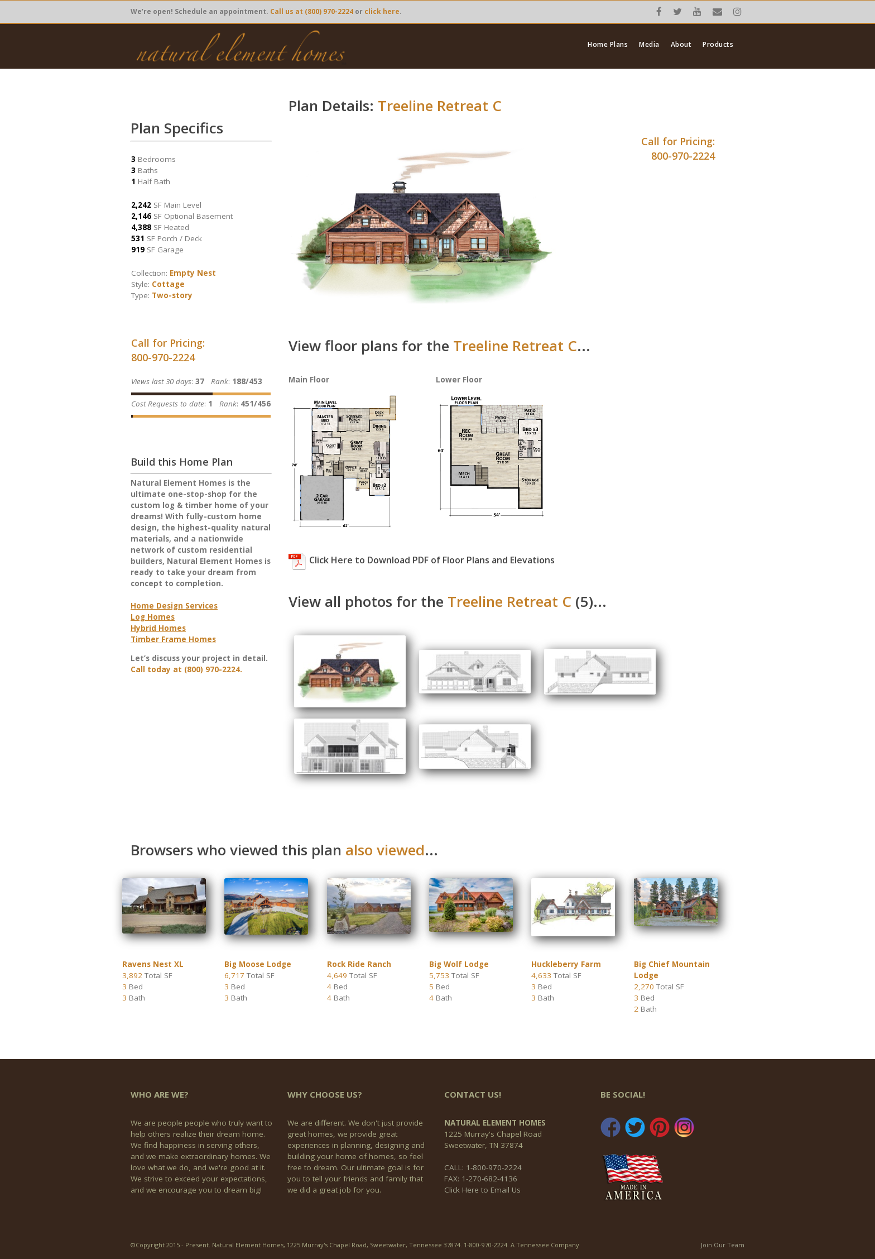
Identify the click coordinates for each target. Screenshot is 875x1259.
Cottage (168, 284)
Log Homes (153, 617)
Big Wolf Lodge (459, 964)
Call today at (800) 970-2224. (186, 669)
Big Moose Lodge (257, 964)
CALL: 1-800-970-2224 (483, 1167)
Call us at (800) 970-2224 (311, 11)
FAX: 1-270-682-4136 (480, 1179)
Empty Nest (193, 273)
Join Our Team (722, 1245)
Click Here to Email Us (482, 1190)
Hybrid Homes (158, 628)
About (681, 45)
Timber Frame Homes (173, 639)
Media (649, 45)
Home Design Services (174, 606)
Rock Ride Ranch (359, 964)
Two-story (172, 295)
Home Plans (608, 45)
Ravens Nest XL (153, 964)
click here (382, 11)
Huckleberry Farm (566, 964)
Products (718, 45)
